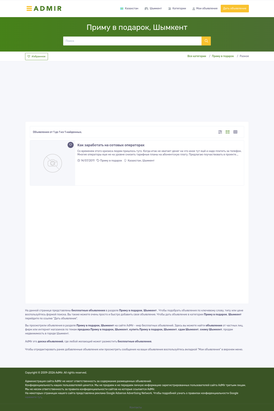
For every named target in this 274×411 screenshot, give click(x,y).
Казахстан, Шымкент (139, 160)
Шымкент (153, 9)
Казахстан (129, 8)
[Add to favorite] (71, 145)
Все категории (196, 56)
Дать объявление (234, 8)
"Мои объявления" (209, 349)
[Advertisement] (137, 90)
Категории (177, 9)
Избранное (36, 56)
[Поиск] (132, 41)
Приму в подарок (223, 56)
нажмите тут (33, 397)
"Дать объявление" (65, 318)
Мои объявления (205, 9)
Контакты (136, 407)
